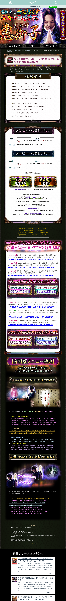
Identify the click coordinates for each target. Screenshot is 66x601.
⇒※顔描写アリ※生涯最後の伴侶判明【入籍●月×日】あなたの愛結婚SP (31, 307)
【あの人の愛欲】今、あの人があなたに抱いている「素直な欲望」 (27, 509)
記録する (28, 173)
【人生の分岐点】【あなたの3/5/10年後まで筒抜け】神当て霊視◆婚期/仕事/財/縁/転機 (32, 439)
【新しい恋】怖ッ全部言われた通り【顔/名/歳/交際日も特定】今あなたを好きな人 (31, 433)
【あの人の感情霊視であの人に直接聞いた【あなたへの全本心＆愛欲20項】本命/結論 (32, 418)
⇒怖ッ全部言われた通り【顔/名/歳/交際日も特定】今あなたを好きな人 (30, 317)
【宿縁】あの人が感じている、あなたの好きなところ (23, 507)
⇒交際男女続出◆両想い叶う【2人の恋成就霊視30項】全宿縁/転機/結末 (30, 275)
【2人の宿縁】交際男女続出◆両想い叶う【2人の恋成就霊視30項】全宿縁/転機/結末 (31, 420)
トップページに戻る (33, 543)
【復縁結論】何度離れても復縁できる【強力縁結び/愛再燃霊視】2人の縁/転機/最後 (31, 447)
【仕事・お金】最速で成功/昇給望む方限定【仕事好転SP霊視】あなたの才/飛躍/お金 (31, 441)
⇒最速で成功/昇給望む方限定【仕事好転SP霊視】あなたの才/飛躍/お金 (30, 325)
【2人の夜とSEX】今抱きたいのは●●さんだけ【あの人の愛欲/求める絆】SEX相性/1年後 (32, 422)
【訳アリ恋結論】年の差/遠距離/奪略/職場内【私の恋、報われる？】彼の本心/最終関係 (32, 450)
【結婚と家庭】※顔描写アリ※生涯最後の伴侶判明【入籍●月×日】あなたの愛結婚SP (32, 431)
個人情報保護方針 (22, 234)
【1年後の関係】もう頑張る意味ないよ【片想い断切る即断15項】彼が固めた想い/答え (32, 424)
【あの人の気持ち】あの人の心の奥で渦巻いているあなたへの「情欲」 (28, 500)
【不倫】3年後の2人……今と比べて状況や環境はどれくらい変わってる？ (28, 511)
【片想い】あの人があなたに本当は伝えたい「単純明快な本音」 (26, 513)
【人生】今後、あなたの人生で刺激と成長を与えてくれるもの (25, 505)
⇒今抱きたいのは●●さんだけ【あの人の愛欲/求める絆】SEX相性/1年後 (31, 267)
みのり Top (9, 50)
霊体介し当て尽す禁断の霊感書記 (21, 50)
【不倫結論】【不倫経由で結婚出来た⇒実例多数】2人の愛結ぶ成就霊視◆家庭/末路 (31, 445)
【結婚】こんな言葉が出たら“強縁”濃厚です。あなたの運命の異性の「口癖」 (29, 498)
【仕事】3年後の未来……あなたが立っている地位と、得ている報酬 (27, 503)
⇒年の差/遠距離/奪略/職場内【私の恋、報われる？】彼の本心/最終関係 (30, 259)
